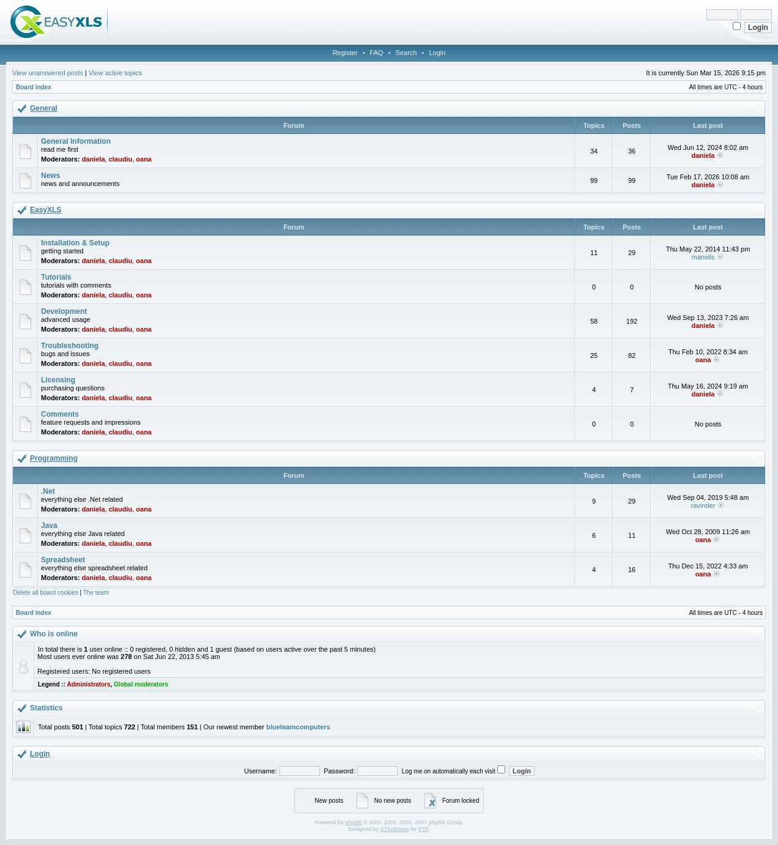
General (43, 108)
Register (345, 52)
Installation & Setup (75, 243)
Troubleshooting (69, 345)
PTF (423, 829)
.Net (48, 491)
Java (49, 525)
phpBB (353, 822)
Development (64, 311)
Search (406, 52)
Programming (54, 458)
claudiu (121, 159)
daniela (93, 159)
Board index (33, 87)
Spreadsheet (63, 560)
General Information (76, 141)
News (50, 175)
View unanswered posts (47, 72)
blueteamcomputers (298, 727)
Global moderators (141, 684)
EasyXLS (45, 210)
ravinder (703, 505)
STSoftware (394, 829)
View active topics (115, 72)
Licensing (58, 380)
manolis (703, 257)
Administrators (88, 684)
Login (437, 52)
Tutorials (56, 277)
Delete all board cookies (45, 592)
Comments (60, 414)
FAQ (376, 52)
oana (144, 159)
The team (96, 592)
